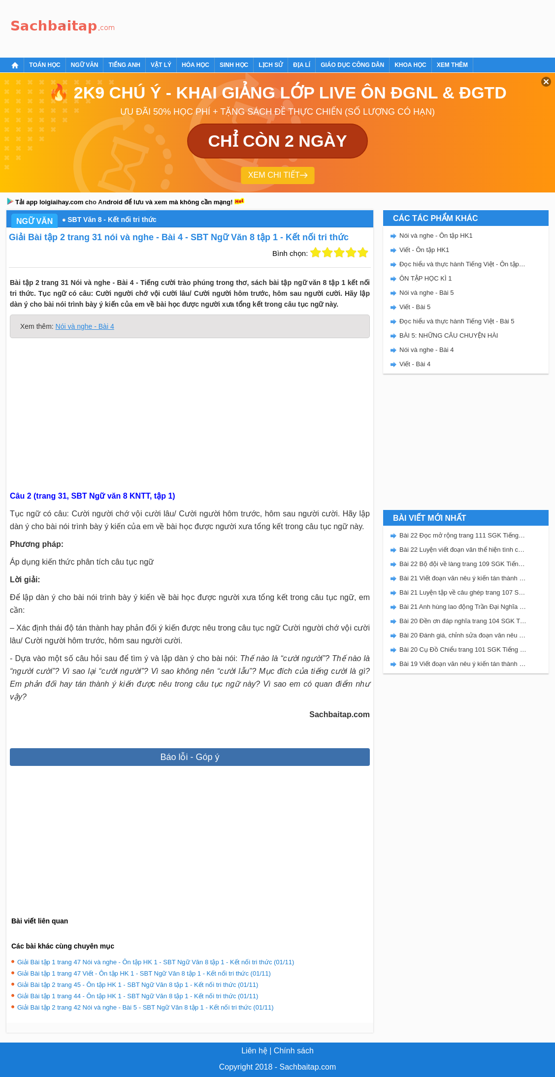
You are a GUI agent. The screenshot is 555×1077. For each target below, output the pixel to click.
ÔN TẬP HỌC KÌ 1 (425, 278)
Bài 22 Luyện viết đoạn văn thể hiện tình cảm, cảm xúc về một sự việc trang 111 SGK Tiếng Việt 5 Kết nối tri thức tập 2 (462, 549)
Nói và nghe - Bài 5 (426, 292)
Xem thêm (452, 65)
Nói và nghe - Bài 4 (85, 326)
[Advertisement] (299, 27)
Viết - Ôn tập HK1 (424, 249)
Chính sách (294, 1050)
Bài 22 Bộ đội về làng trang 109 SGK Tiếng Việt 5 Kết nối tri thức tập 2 (462, 564)
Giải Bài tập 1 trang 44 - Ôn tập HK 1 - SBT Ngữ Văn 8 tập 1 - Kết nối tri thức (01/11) (137, 996)
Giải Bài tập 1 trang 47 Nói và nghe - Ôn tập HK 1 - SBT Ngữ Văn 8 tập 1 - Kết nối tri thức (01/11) (155, 962)
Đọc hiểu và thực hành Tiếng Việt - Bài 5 (457, 321)
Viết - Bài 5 (414, 307)
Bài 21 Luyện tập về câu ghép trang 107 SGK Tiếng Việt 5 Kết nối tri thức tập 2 (462, 592)
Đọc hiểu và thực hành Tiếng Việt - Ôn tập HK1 (462, 264)
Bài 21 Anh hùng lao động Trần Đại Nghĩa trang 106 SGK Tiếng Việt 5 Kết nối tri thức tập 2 (462, 606)
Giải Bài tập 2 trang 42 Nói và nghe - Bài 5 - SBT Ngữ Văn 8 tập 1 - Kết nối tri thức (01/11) (145, 1007)
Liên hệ (254, 1050)
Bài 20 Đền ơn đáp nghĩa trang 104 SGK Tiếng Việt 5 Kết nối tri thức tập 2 (462, 621)
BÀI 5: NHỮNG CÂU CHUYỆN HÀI (448, 335)
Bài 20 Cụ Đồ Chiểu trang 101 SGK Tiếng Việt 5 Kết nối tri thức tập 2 (462, 649)
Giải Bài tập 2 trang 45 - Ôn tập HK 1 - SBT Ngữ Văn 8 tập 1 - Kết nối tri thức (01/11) (137, 984)
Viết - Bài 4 (414, 364)
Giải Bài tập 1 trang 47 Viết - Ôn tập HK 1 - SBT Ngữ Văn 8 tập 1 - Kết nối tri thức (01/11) (144, 973)
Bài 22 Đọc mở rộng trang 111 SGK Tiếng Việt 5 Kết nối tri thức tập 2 (462, 535)
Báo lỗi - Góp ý (189, 757)
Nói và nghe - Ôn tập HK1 (436, 235)
